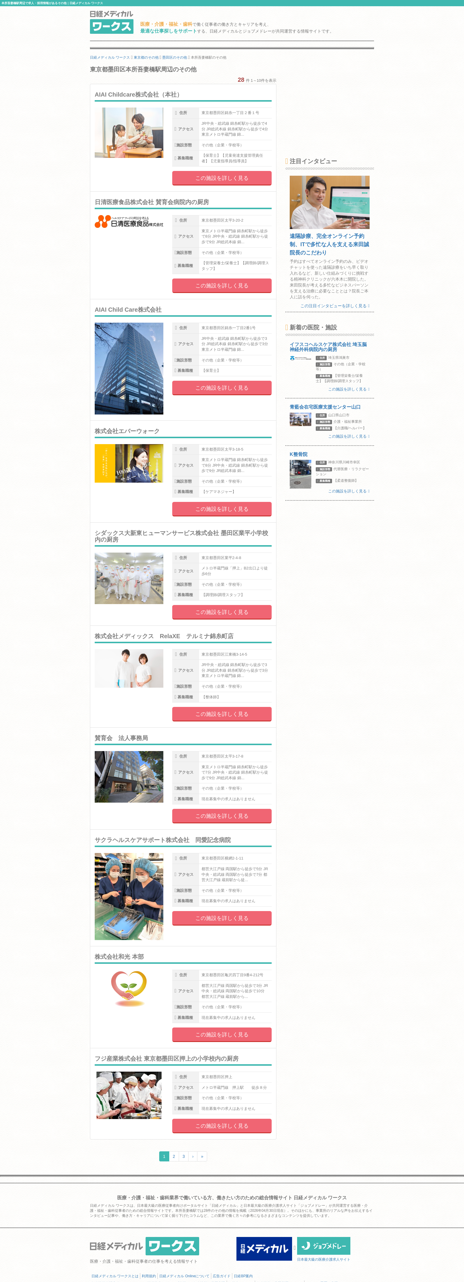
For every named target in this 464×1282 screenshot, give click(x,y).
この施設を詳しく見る (222, 178)
